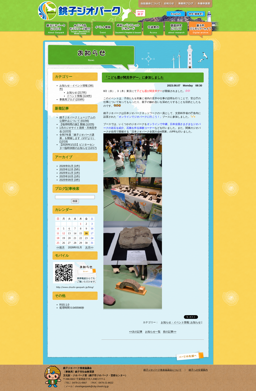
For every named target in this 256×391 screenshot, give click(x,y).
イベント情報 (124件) (79, 95)
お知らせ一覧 (152, 331)
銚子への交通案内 (198, 370)
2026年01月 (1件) (69, 165)
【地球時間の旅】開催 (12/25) (76, 124)
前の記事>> (169, 331)
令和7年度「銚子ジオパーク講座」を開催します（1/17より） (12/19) (77, 138)
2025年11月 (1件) (69, 172)
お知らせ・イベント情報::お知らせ (181, 322)
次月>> (89, 247)
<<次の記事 (136, 331)
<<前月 (61, 247)
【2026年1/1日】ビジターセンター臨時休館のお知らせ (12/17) (78, 146)
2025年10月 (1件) (69, 176)
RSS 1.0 (64, 304)
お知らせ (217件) (77, 92)
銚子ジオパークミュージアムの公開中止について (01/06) (77, 119)
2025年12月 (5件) (69, 169)
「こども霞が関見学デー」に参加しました (134, 77)
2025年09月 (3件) (69, 179)
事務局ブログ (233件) (71, 99)
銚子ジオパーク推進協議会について (162, 370)
